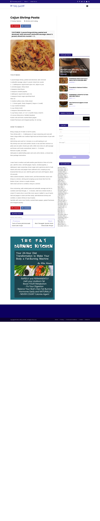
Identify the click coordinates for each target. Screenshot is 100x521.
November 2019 (62, 226)
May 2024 (60, 180)
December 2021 (62, 203)
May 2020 (60, 221)
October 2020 (61, 216)
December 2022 (62, 190)
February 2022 (62, 200)
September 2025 (62, 173)
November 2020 (62, 214)
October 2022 (61, 192)
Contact (81, 319)
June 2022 (60, 196)
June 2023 (60, 186)
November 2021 (62, 204)
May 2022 (60, 197)
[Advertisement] (73, 33)
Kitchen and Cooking (32, 21)
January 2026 (61, 167)
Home (56, 319)
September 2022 (62, 193)
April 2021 (60, 213)
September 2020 (62, 217)
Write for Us (33, 1)
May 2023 (60, 187)
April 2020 (60, 223)
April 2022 (60, 199)
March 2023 (61, 189)
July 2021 (60, 209)
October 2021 (61, 206)
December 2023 (62, 184)
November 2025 (62, 170)
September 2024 (62, 177)
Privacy (62, 319)
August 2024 (61, 179)
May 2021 (60, 211)
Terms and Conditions (71, 319)
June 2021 (60, 210)
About (26, 1)
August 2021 (61, 207)
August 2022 (61, 194)
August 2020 (61, 218)
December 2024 (62, 176)
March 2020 (61, 224)
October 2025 (61, 172)
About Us (87, 319)
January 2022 (61, 201)
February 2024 (62, 183)
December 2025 (62, 169)
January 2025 (61, 174)
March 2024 (61, 182)
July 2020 (60, 220)
